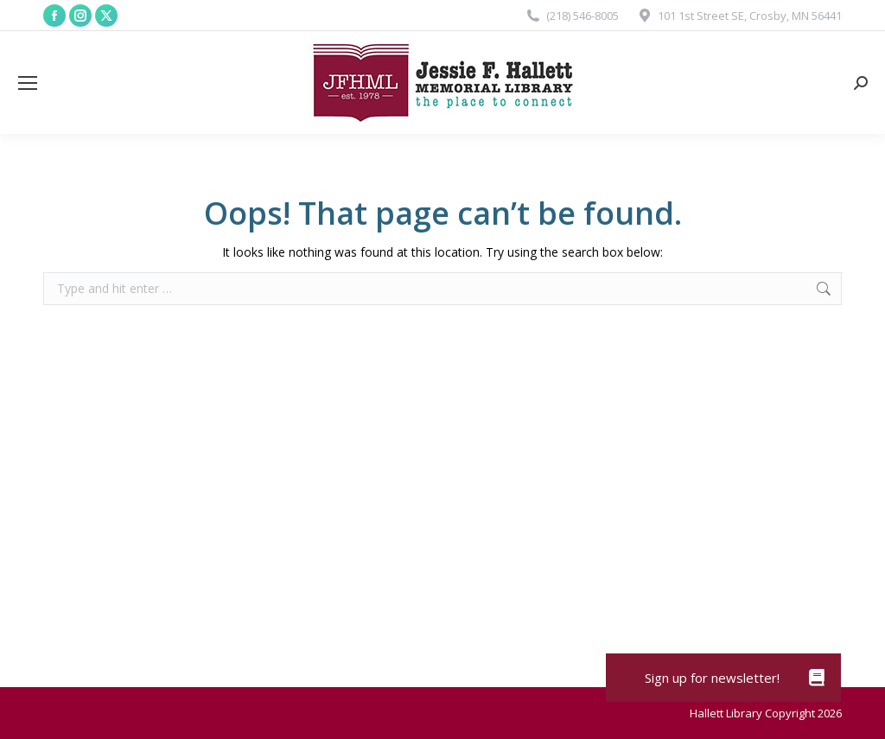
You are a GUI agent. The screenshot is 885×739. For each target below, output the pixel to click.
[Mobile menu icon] (27, 83)
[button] (817, 677)
